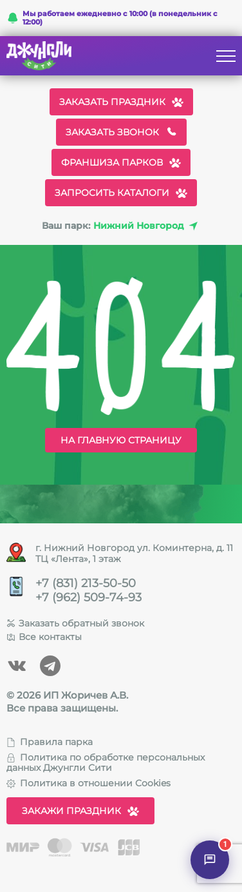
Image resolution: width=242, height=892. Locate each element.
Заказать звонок (121, 132)
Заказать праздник (121, 102)
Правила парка (49, 742)
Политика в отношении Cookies (88, 783)
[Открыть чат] (210, 859)
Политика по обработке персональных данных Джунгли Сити (105, 762)
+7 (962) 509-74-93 (88, 598)
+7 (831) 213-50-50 (85, 583)
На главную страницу (121, 440)
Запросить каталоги (121, 193)
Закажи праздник (80, 811)
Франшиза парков (121, 162)
